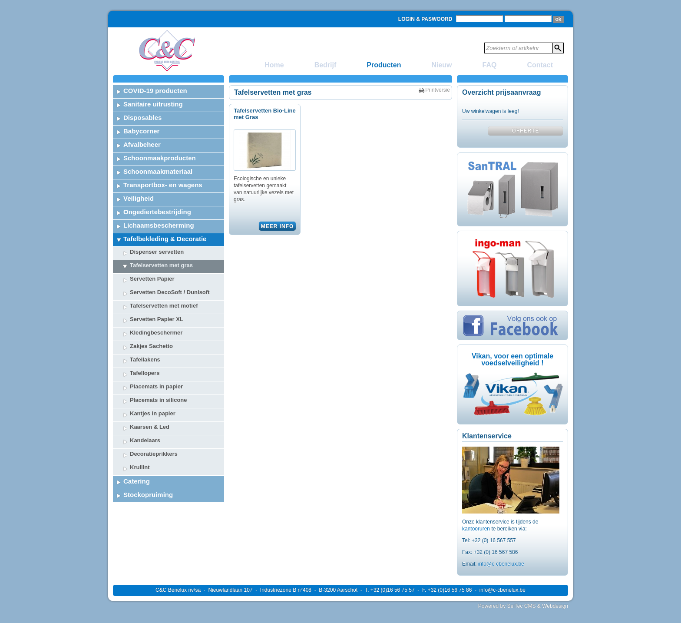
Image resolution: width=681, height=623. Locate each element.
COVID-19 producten (155, 90)
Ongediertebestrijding (157, 211)
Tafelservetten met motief (164, 305)
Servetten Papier (152, 278)
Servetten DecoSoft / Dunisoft (169, 292)
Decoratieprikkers (154, 454)
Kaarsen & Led (149, 427)
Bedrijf (325, 65)
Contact (540, 65)
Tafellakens (145, 359)
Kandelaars (145, 440)
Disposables (142, 117)
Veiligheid (138, 198)
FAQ (490, 65)
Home (274, 65)
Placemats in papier (156, 386)
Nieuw (441, 65)
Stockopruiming (148, 494)
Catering (136, 481)
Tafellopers (144, 373)
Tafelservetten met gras (161, 265)
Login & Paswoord (425, 19)
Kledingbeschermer (156, 332)
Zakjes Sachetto (151, 346)
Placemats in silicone (158, 400)
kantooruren (476, 529)
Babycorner (141, 131)
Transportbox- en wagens (162, 185)
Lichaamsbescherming (158, 225)
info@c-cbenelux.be (501, 564)
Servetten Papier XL (156, 319)
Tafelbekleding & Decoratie (164, 238)
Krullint (140, 467)
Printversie (437, 90)
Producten (384, 65)
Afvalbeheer (142, 144)
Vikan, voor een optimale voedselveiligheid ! (512, 359)
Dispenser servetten (157, 252)
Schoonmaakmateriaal (157, 171)
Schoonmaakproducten (159, 158)
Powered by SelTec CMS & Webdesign (523, 606)
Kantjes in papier (152, 413)
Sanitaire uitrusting (153, 104)
